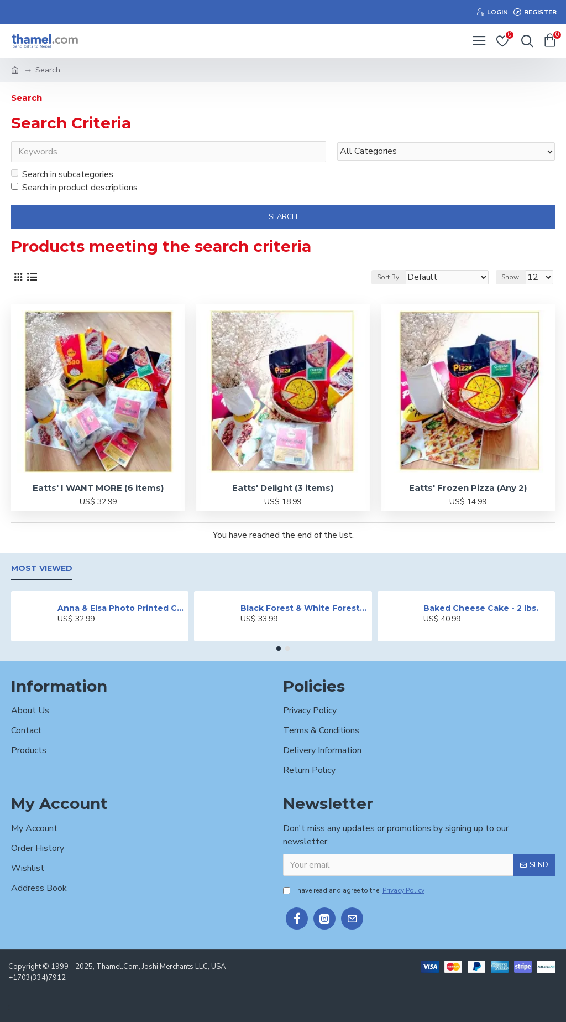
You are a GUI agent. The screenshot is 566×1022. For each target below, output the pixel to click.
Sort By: (389, 277)
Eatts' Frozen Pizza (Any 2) (468, 488)
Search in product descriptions (74, 187)
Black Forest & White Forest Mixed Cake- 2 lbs (304, 608)
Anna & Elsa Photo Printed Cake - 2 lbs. (121, 608)
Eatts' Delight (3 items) (282, 488)
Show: (511, 277)
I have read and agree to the (354, 890)
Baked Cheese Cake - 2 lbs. (480, 608)
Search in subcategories (62, 174)
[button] (278, 648)
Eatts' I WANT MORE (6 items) (98, 488)
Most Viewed (41, 568)
